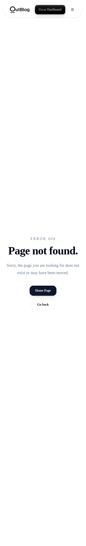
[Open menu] (72, 10)
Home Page (43, 290)
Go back (43, 304)
